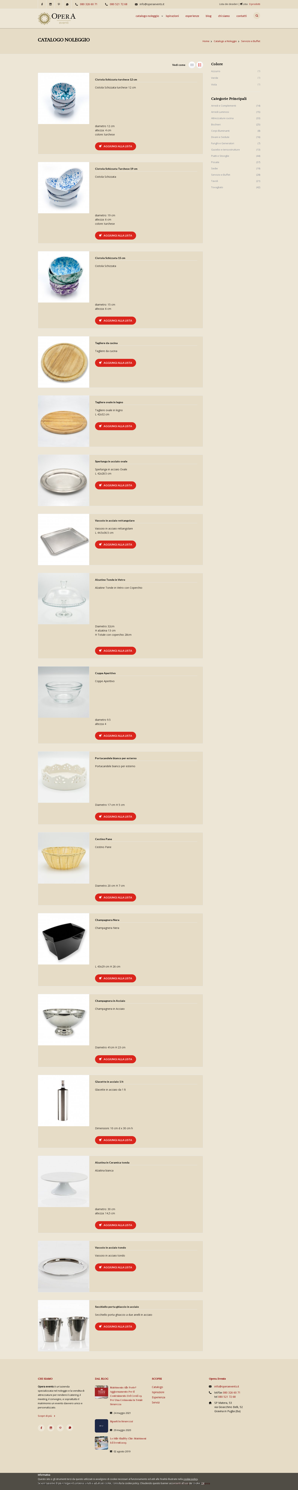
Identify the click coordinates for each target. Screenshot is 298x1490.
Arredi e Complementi (223, 105)
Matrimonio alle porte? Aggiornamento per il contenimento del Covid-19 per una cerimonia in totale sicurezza (126, 1396)
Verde (214, 78)
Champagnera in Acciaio (110, 1000)
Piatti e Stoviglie (220, 156)
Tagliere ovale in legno (109, 402)
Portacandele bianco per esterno (116, 758)
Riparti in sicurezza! (121, 1421)
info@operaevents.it (152, 4)
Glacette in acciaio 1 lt (109, 1081)
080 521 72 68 (118, 4)
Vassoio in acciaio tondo (110, 1247)
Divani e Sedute (220, 137)
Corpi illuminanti (220, 130)
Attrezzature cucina (222, 118)
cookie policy (190, 1479)
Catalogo (157, 1387)
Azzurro (215, 71)
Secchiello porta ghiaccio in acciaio (117, 1306)
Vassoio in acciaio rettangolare (115, 520)
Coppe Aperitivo (105, 673)
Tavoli (214, 181)
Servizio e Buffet (220, 174)
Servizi (156, 1402)
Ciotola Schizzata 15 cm (110, 258)
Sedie (214, 168)
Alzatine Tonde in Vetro (110, 579)
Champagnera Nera (107, 919)
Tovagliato (217, 187)
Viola (214, 84)
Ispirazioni (158, 1392)
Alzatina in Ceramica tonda (112, 1162)
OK (202, 1483)
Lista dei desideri (228, 4)
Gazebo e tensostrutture (225, 149)
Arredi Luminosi (220, 112)
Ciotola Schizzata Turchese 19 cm (116, 168)
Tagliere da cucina (106, 343)
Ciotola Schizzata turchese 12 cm (116, 79)
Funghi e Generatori (222, 143)
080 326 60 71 (88, 4)
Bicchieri (216, 124)
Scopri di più (46, 1416)
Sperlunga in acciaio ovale (111, 461)
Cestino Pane (103, 839)
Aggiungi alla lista (115, 146)
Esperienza (158, 1397)
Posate (215, 162)
